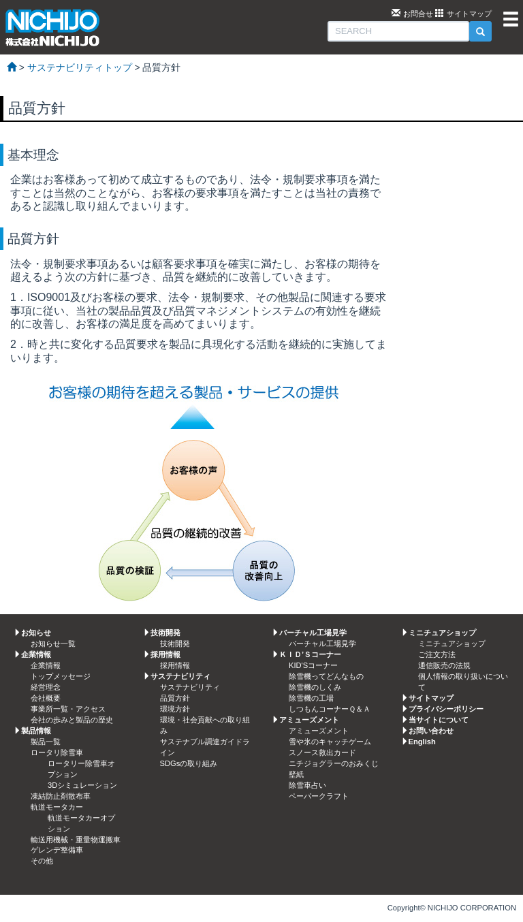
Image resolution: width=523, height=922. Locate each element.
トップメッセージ (61, 676)
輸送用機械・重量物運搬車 (76, 840)
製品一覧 (46, 741)
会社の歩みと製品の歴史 (72, 720)
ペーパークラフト (319, 796)
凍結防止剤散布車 (61, 796)
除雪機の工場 (311, 698)
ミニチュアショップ (452, 643)
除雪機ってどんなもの (326, 676)
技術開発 (175, 643)
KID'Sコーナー (313, 665)
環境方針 (175, 709)
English (422, 741)
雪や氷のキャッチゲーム (330, 741)
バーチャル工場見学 (322, 643)
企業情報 (46, 665)
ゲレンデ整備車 (57, 850)
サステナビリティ (190, 687)
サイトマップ (469, 14)
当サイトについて (439, 720)
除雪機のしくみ (315, 687)
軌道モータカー (57, 807)
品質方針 (175, 698)
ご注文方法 (437, 654)
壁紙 (296, 774)
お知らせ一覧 (53, 643)
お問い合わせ (431, 731)
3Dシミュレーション (82, 785)
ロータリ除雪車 (57, 752)
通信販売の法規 (444, 665)
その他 (42, 861)
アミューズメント (319, 731)
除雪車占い (307, 785)
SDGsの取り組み (189, 763)
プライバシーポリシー (446, 709)
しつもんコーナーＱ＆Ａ (329, 709)
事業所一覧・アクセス (68, 709)
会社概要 (46, 698)
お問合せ (418, 14)
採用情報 (175, 665)
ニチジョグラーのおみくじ (334, 763)
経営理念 (46, 687)
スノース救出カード (322, 752)
